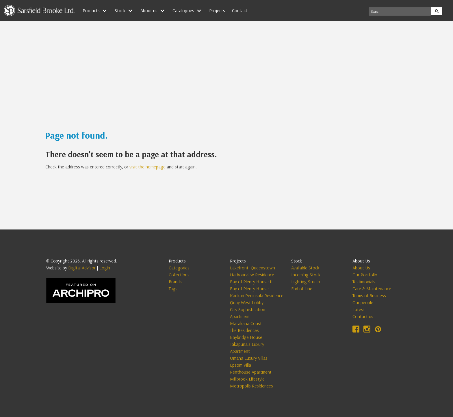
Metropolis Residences (251, 386)
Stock (120, 10)
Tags (173, 288)
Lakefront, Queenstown (252, 268)
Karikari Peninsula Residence (256, 295)
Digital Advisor (82, 268)
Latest (358, 309)
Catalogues (183, 10)
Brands (175, 281)
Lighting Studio (305, 281)
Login (104, 268)
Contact (239, 10)
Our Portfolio (364, 275)
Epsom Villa (240, 365)
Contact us (362, 316)
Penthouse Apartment (251, 372)
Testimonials (363, 281)
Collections (179, 275)
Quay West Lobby (246, 302)
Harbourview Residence (252, 275)
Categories (179, 268)
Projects (217, 10)
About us (148, 10)
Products (91, 10)
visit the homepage (147, 167)
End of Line (301, 288)
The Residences (244, 330)
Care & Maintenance (371, 288)
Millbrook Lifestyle (247, 379)
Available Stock (305, 268)
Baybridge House (246, 337)
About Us (361, 268)
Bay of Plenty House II (251, 281)
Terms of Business (369, 295)
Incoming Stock (305, 275)
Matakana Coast (246, 323)
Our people (362, 302)
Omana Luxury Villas (249, 358)
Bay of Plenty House (249, 288)
